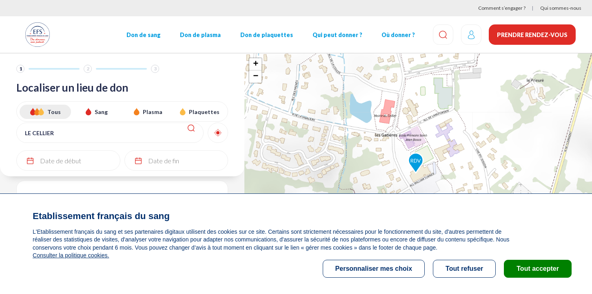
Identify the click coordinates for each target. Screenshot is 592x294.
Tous (54, 111)
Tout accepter (538, 268)
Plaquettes (204, 111)
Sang (101, 111)
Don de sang (143, 34)
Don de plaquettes (265, 34)
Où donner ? (397, 34)
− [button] (255, 76)
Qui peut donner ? (336, 34)
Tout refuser (464, 268)
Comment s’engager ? (501, 8)
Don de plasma (200, 34)
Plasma (152, 111)
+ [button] (255, 64)
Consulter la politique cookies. (71, 255)
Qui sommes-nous (560, 8)
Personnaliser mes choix (373, 268)
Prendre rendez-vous (532, 34)
